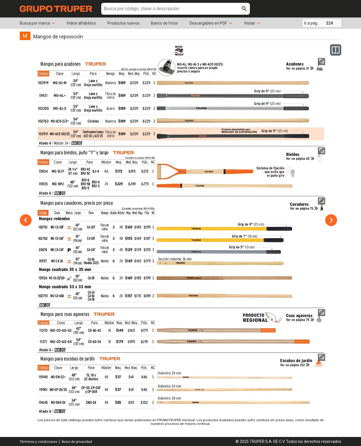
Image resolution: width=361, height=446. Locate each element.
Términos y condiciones (38, 442)
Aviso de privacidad (76, 442)
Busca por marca (38, 23)
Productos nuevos (123, 23)
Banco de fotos (164, 23)
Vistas (252, 23)
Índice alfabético (81, 23)
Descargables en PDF (211, 23)
